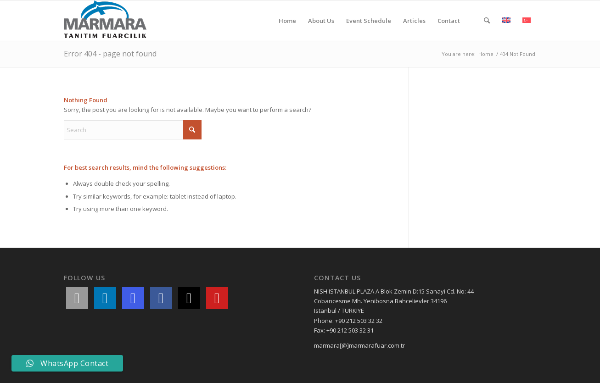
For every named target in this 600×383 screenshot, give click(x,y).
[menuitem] (287, 20)
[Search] (487, 20)
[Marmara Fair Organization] (105, 20)
